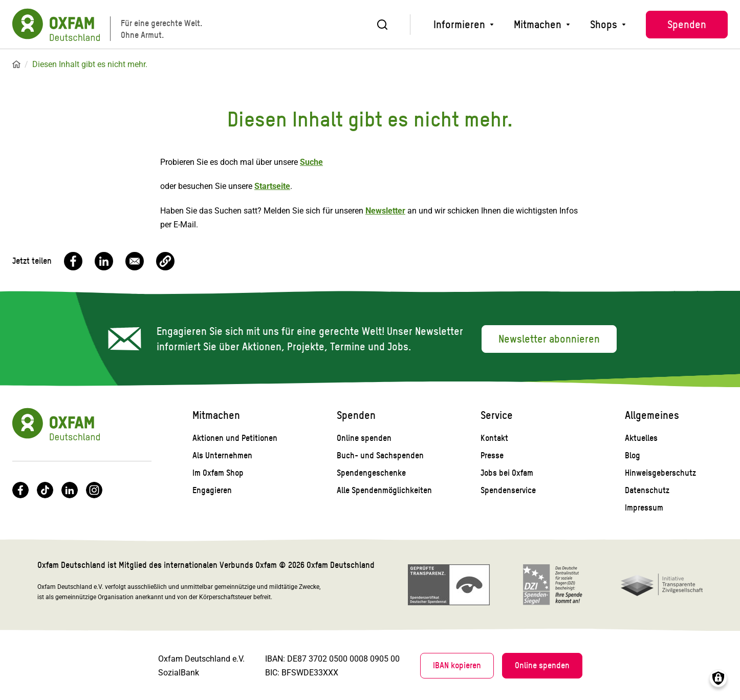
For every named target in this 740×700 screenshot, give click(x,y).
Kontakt (494, 438)
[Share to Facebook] (73, 261)
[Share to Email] (134, 261)
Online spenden (364, 438)
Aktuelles (641, 438)
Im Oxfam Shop (218, 473)
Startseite (16, 64)
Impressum (644, 508)
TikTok (45, 490)
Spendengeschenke (371, 473)
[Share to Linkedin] (104, 261)
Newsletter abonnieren (549, 339)
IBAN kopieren (457, 665)
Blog (632, 455)
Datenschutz (647, 490)
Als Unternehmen (222, 455)
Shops (603, 24)
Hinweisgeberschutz (660, 473)
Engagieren (212, 490)
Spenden (686, 24)
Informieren (459, 24)
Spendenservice (508, 490)
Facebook (20, 490)
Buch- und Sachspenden (380, 455)
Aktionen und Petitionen (234, 438)
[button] (165, 261)
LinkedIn (69, 490)
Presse (492, 455)
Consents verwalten (718, 678)
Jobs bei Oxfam (507, 473)
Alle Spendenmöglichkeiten (384, 490)
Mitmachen (537, 24)
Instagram (94, 490)
